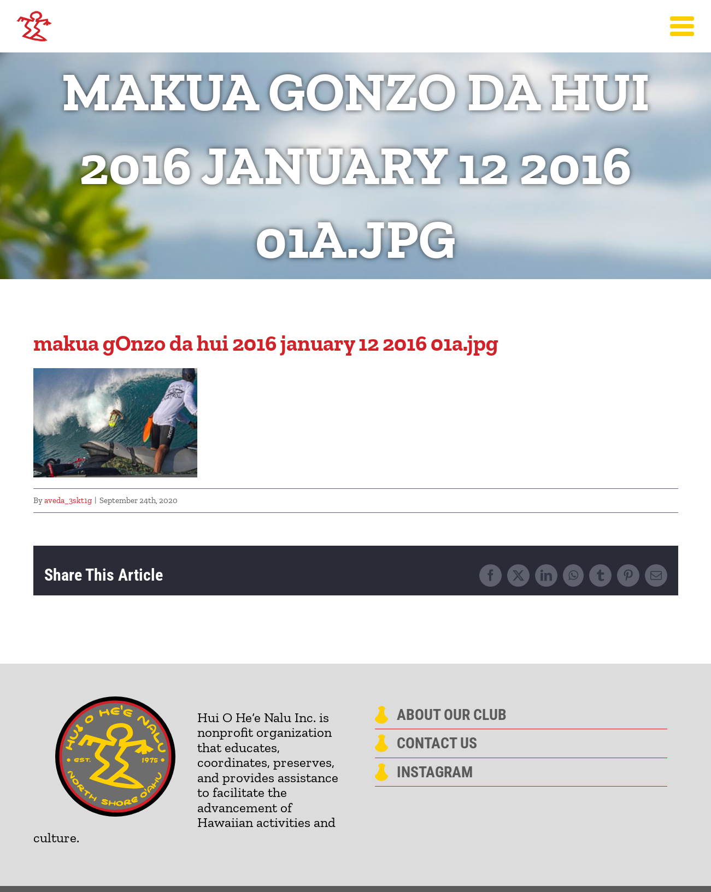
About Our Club (452, 715)
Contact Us (437, 743)
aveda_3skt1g (68, 500)
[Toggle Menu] (682, 26)
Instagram (435, 772)
